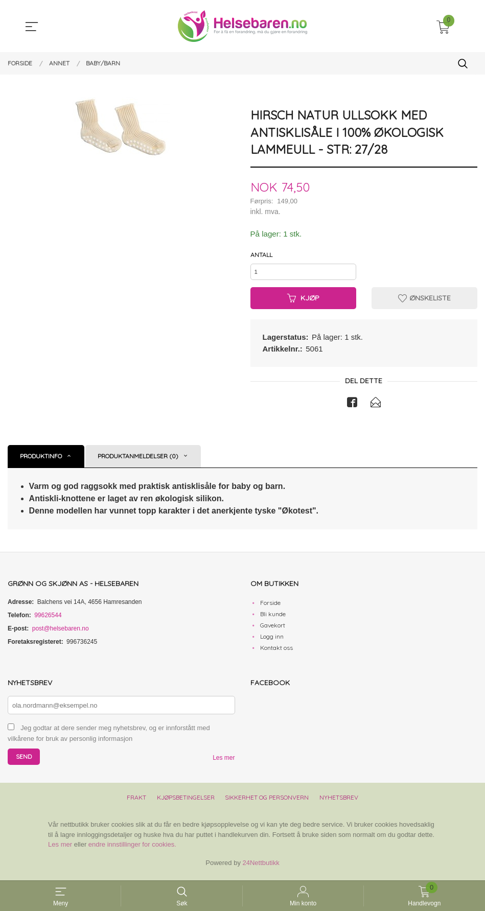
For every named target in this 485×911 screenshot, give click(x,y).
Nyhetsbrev (338, 802)
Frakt (136, 802)
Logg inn (272, 640)
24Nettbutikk (261, 867)
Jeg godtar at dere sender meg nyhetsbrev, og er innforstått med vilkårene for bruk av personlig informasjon (109, 738)
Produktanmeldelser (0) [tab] (138, 460)
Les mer (224, 762)
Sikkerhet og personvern (267, 802)
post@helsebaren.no (60, 632)
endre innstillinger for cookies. (132, 849)
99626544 (47, 619)
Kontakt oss (276, 652)
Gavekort (272, 629)
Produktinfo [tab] (41, 460)
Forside (270, 607)
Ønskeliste (424, 301)
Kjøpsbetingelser (186, 802)
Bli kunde (273, 618)
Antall (261, 255)
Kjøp (303, 301)
